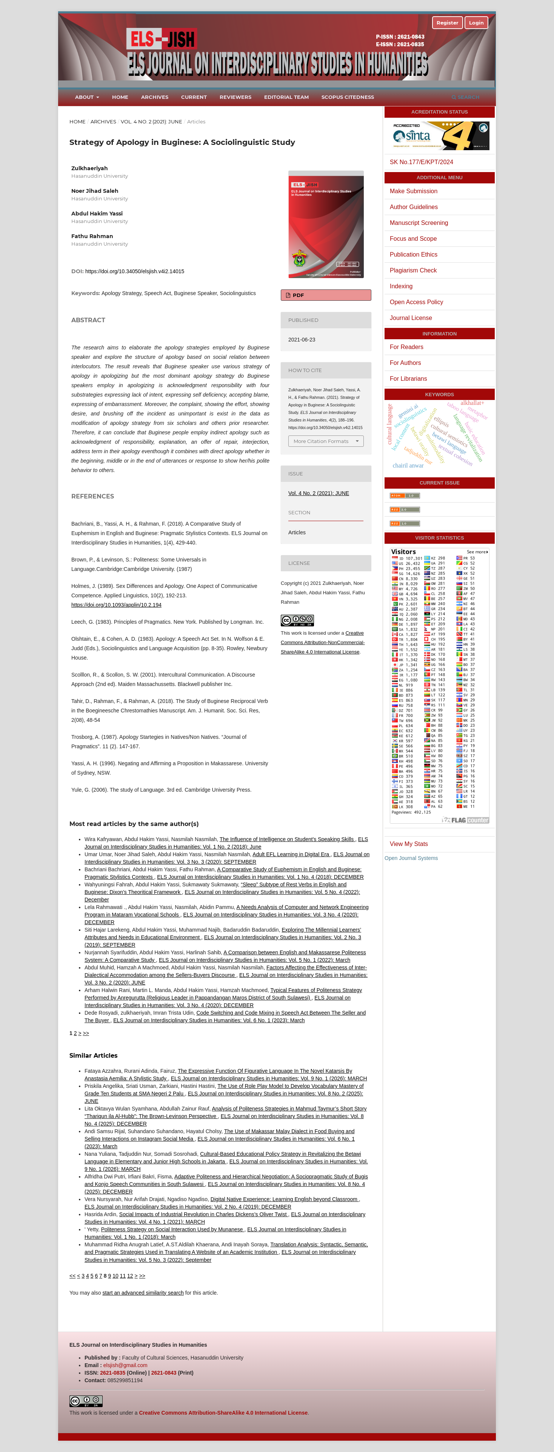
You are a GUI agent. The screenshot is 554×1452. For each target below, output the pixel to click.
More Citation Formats (321, 441)
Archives (154, 97)
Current (194, 97)
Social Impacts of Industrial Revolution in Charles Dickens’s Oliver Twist (203, 1214)
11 (123, 1276)
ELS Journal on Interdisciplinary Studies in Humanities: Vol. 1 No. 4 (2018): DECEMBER (260, 877)
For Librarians (408, 378)
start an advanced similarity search (143, 1293)
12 (130, 1276)
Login (476, 23)
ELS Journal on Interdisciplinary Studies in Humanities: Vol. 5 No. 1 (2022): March (254, 960)
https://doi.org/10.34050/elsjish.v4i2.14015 (134, 271)
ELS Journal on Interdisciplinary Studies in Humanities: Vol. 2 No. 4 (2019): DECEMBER (188, 1207)
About (85, 97)
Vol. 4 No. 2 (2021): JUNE (151, 121)
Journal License (411, 318)
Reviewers (235, 97)
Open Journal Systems (411, 858)
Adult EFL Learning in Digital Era (291, 854)
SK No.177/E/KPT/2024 (421, 162)
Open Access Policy (416, 302)
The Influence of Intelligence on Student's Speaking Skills (287, 839)
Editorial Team (286, 97)
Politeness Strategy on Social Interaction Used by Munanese (173, 1229)
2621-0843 (164, 1373)
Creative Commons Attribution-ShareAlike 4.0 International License (223, 1413)
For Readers (406, 347)
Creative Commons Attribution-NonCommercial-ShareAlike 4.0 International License (323, 642)
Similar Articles (93, 1055)
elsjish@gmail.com (125, 1365)
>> (86, 1033)
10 (115, 1276)
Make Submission (413, 191)
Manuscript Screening (419, 223)
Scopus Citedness (348, 97)
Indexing (401, 286)
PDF (297, 295)
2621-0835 (112, 1373)
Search (466, 97)
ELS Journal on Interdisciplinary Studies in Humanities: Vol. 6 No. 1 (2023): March (209, 1020)
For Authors (405, 363)
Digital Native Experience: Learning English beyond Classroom (285, 1199)
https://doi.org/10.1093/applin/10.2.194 (116, 605)
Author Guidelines (414, 207)
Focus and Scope (413, 238)
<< (72, 1276)
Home (120, 97)
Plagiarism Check (413, 270)
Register (448, 23)
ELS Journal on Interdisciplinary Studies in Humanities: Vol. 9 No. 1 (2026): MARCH (269, 1078)
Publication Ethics (413, 254)
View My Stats (409, 844)
